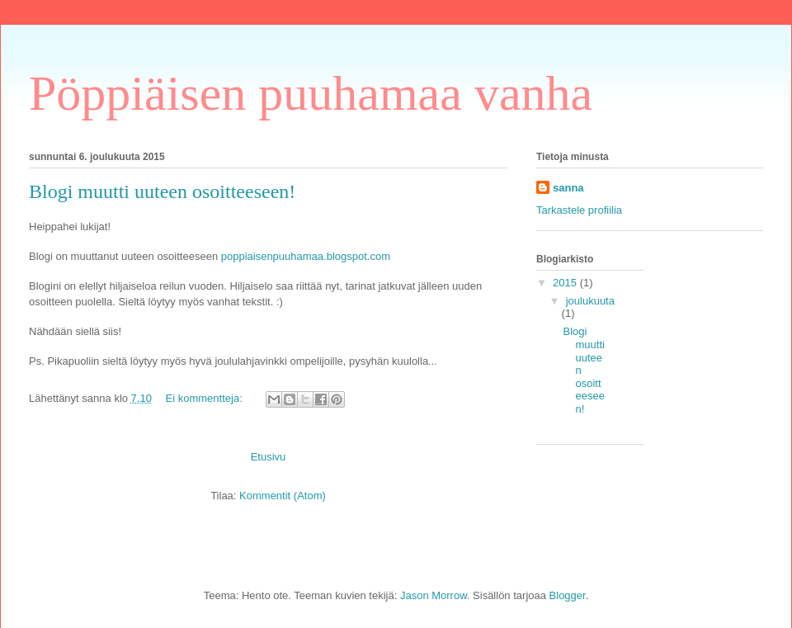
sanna (568, 188)
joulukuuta (590, 301)
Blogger (567, 595)
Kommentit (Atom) (282, 495)
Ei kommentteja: (206, 398)
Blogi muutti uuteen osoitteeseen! (162, 191)
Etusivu (268, 457)
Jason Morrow (433, 595)
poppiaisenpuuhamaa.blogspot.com (305, 256)
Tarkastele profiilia (579, 210)
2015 (566, 282)
